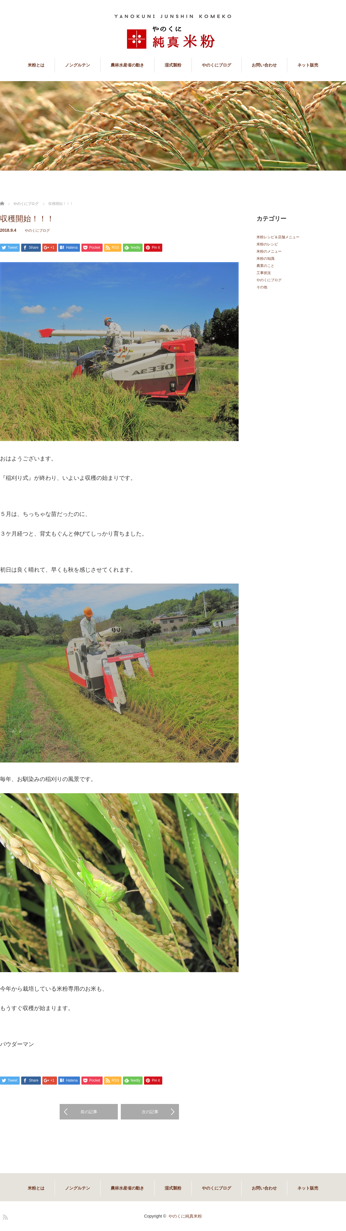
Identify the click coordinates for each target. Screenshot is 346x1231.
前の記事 (89, 1111)
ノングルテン (77, 65)
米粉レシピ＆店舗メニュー (278, 237)
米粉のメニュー (269, 251)
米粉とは (36, 65)
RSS (4, 1216)
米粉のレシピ (267, 244)
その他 (262, 287)
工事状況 (264, 273)
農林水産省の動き (127, 65)
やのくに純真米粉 (185, 1216)
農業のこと (265, 266)
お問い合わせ (264, 65)
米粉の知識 (265, 258)
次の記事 (150, 1111)
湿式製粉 (173, 65)
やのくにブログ (216, 65)
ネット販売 (307, 65)
